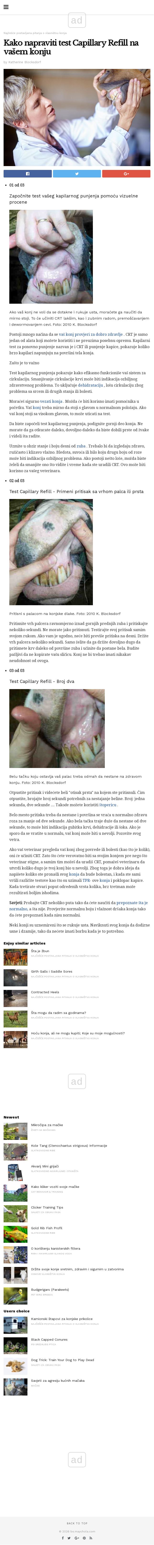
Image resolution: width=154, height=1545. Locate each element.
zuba (81, 446)
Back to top (77, 1523)
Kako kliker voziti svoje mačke (55, 1187)
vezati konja (51, 401)
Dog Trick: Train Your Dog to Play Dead (62, 1360)
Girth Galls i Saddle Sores (51, 971)
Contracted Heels (45, 992)
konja (74, 874)
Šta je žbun (40, 951)
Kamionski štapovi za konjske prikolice (62, 1319)
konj (37, 407)
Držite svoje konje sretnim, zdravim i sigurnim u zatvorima (77, 1269)
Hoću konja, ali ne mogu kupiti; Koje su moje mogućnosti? (78, 1033)
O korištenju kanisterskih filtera (55, 1248)
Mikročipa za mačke (47, 1125)
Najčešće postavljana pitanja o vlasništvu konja (35, 33)
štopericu (107, 805)
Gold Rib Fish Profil (46, 1228)
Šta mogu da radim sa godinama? (58, 1013)
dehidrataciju (90, 385)
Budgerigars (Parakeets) (50, 1289)
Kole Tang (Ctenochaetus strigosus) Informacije (69, 1145)
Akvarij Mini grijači (45, 1166)
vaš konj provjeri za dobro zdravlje (91, 334)
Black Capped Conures (49, 1339)
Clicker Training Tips (47, 1207)
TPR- (87, 880)
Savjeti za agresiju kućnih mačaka (58, 1380)
